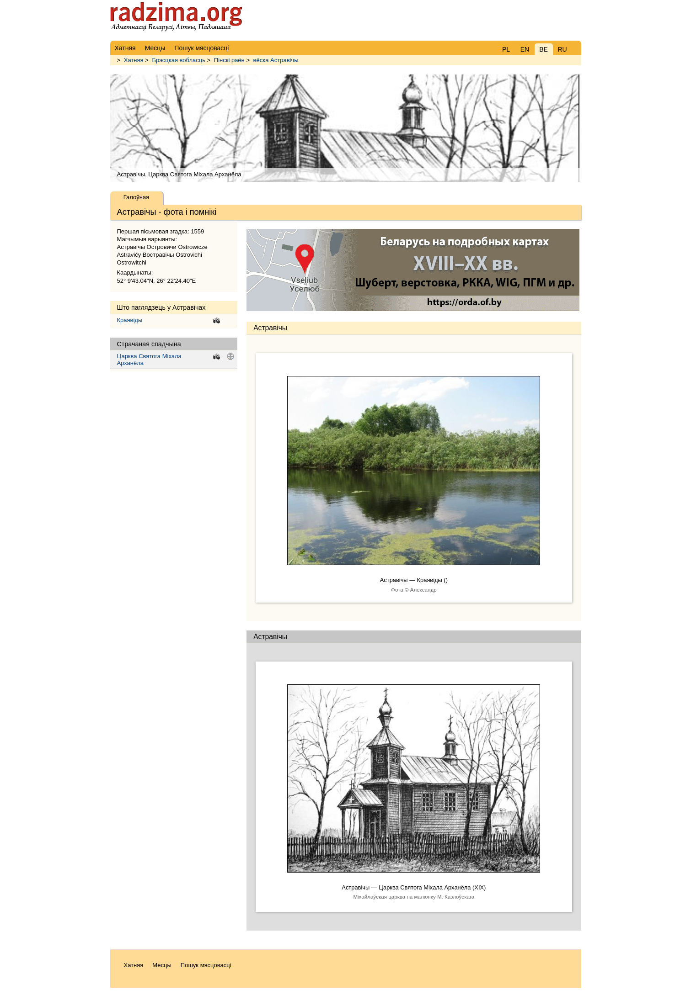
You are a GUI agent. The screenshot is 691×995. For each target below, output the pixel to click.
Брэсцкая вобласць (178, 60)
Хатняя (134, 60)
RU (562, 49)
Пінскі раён (229, 60)
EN (524, 49)
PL (506, 49)
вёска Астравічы (276, 60)
